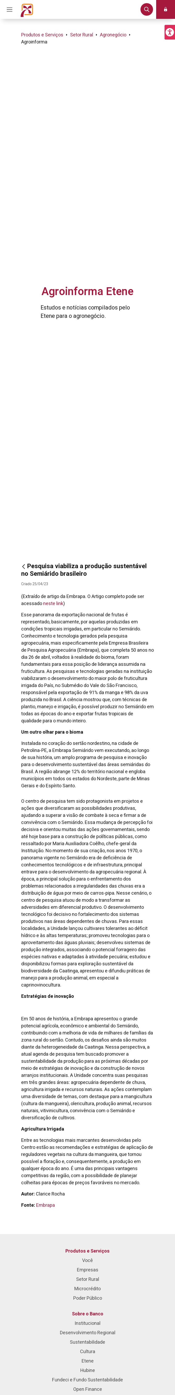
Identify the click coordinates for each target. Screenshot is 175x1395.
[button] (170, 32)
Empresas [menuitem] (87, 1270)
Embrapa (45, 1205)
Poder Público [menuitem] (87, 1298)
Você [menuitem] (87, 1260)
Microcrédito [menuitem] (87, 1288)
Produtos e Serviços (42, 34)
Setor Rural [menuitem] (87, 1279)
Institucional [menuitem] (87, 1323)
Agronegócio (113, 34)
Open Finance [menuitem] (87, 1389)
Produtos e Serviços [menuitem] (87, 1251)
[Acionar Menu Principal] (9, 9)
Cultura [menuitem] (87, 1351)
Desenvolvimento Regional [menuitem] (87, 1332)
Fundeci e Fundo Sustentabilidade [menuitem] (87, 1379)
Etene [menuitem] (88, 1361)
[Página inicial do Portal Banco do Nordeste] (27, 9)
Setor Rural (81, 34)
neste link (53, 603)
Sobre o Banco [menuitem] (87, 1314)
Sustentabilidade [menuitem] (87, 1342)
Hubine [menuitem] (87, 1370)
